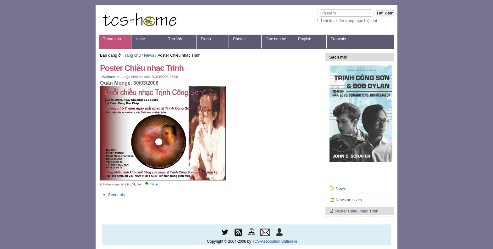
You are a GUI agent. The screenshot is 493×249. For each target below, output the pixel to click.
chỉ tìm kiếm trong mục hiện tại (350, 20)
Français (338, 39)
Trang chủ (112, 39)
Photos (239, 39)
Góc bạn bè (276, 39)
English (304, 39)
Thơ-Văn (175, 39)
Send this (116, 194)
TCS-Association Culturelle (274, 241)
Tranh (206, 39)
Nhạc (140, 39)
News (149, 55)
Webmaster (110, 77)
